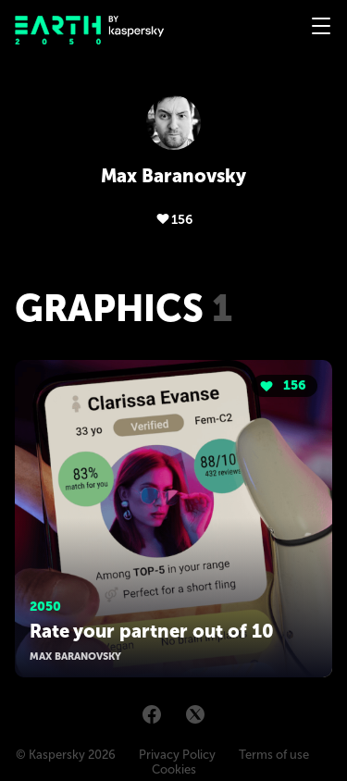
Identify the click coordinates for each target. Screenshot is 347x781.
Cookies (174, 769)
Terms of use (274, 755)
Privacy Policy (177, 755)
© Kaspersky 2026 (66, 755)
